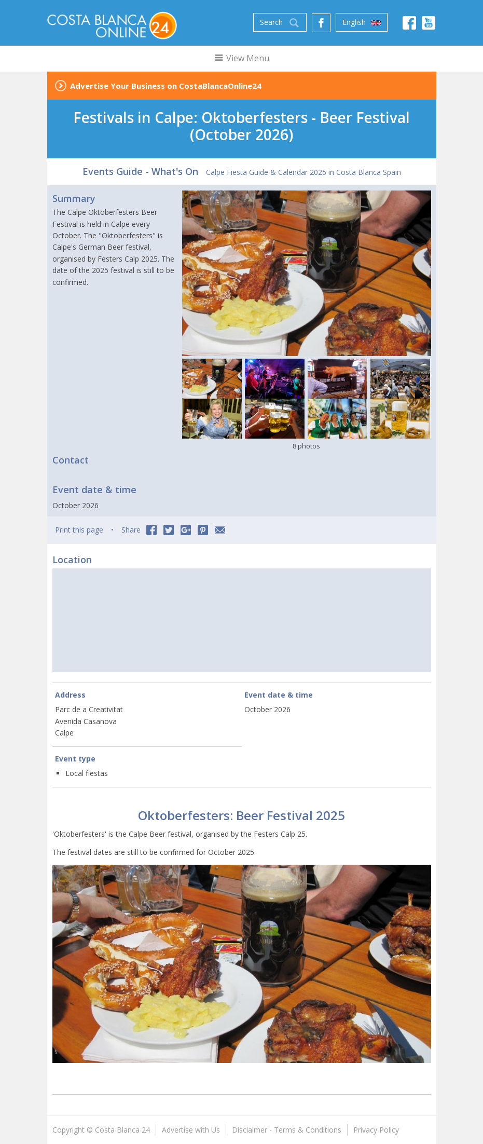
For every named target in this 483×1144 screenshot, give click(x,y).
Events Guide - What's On (140, 171)
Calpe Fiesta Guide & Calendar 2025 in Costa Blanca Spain (303, 172)
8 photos (306, 446)
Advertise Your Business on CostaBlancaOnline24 (165, 85)
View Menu (241, 58)
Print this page (79, 530)
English (361, 22)
